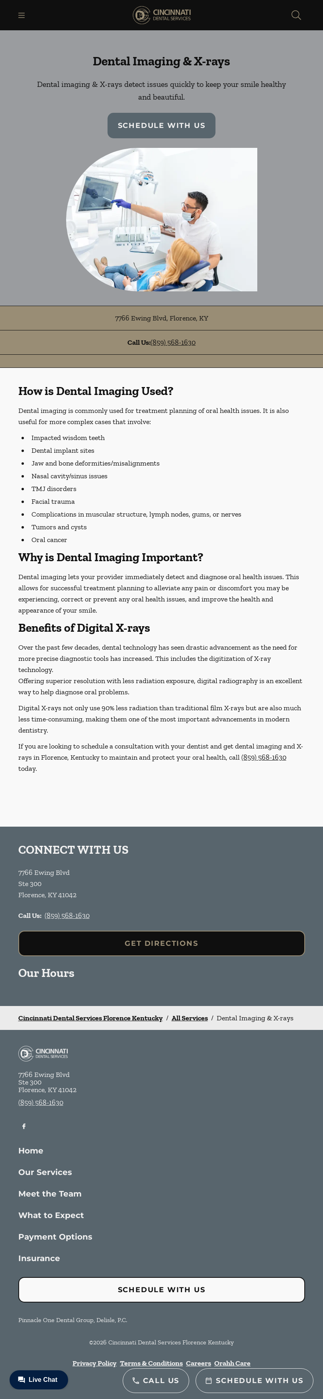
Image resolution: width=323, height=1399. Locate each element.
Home (30, 1150)
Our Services (45, 1172)
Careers (198, 1363)
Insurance (39, 1258)
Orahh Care (232, 1363)
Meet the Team (50, 1194)
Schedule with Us (162, 125)
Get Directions (161, 943)
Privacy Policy (94, 1363)
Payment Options (55, 1237)
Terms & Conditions (151, 1363)
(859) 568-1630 (173, 342)
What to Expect (51, 1215)
